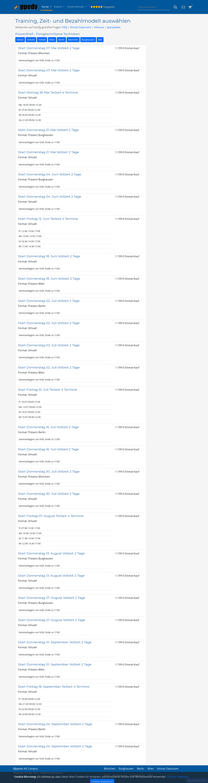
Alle (100, 39)
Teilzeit (42, 39)
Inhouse (99, 27)
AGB (106, 775)
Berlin (61, 39)
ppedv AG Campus (25, 768)
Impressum (119, 775)
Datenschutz (137, 775)
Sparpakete (113, 27)
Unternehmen (76, 6)
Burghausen (88, 39)
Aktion (20, 39)
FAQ (64, 27)
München (73, 39)
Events (58, 6)
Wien (52, 39)
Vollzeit (31, 39)
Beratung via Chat (197, 780)
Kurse (45, 6)
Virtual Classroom (80, 27)
